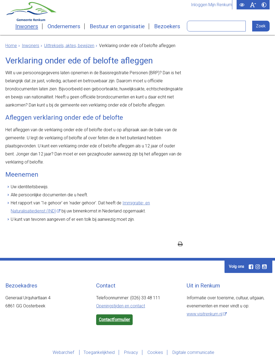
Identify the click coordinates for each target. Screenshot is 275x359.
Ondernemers (64, 26)
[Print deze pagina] (180, 244)
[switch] (242, 4)
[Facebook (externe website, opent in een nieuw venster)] (251, 267)
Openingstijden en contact (120, 305)
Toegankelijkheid (99, 352)
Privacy (131, 352)
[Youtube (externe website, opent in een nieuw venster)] (264, 267)
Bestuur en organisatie (117, 26)
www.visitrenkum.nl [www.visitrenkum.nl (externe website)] (204, 314)
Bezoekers (167, 26)
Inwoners (26, 26)
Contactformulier (114, 319)
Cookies (155, 352)
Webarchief (64, 352)
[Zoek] (261, 26)
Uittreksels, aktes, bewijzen (69, 45)
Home (11, 45)
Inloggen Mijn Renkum (211, 5)
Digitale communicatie (193, 352)
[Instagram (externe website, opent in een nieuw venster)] (257, 267)
